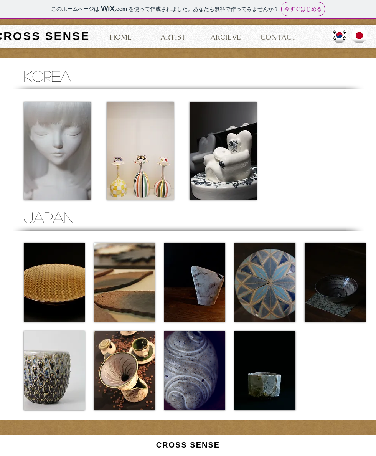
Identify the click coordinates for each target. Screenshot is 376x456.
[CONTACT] (278, 37)
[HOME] (120, 37)
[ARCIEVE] (226, 37)
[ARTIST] (173, 37)
